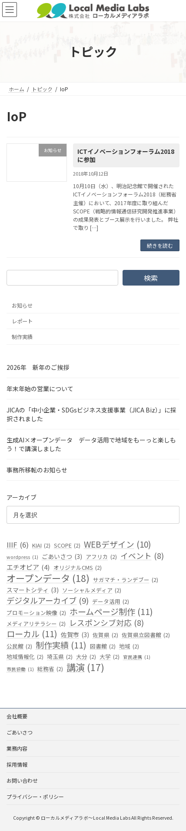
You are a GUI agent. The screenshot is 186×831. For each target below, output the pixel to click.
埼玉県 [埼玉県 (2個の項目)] (60, 657)
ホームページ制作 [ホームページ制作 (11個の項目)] (111, 612)
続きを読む (160, 245)
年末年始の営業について (40, 389)
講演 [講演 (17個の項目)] (85, 667)
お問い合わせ (22, 780)
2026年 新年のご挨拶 (38, 367)
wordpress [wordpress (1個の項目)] (22, 557)
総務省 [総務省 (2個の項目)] (50, 669)
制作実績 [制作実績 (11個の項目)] (61, 645)
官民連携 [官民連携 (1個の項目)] (136, 657)
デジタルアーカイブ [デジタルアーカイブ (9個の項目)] (48, 600)
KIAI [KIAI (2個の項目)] (41, 545)
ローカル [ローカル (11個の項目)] (32, 634)
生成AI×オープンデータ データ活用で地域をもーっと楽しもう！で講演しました (91, 444)
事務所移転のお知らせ (37, 470)
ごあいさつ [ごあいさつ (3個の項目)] (62, 557)
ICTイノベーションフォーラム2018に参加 (125, 155)
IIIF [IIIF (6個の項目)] (18, 545)
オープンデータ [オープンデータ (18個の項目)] (48, 578)
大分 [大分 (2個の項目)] (86, 657)
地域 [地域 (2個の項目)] (129, 646)
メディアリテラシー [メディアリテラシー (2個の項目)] (36, 624)
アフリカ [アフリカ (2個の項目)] (101, 557)
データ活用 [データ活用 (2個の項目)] (110, 601)
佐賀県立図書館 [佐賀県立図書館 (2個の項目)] (146, 635)
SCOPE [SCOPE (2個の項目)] (67, 545)
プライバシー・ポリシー (35, 796)
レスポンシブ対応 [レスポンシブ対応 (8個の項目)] (106, 623)
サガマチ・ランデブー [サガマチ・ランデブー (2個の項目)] (125, 580)
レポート (22, 321)
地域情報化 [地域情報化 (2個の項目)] (25, 657)
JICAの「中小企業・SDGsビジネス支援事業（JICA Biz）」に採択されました (91, 414)
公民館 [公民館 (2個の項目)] (19, 646)
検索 (151, 278)
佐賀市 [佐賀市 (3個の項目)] (75, 635)
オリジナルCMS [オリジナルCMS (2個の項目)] (77, 568)
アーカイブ (22, 497)
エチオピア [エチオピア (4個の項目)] (28, 567)
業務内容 (17, 748)
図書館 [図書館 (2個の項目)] (103, 646)
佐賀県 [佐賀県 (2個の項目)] (105, 635)
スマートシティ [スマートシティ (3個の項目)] (33, 590)
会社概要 (17, 716)
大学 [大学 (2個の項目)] (110, 657)
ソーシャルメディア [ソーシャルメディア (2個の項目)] (91, 590)
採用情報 (17, 764)
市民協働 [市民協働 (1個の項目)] (20, 669)
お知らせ (22, 305)
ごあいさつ (20, 732)
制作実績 (22, 337)
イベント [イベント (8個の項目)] (142, 556)
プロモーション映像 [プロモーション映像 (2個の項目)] (36, 613)
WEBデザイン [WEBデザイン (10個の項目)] (117, 544)
